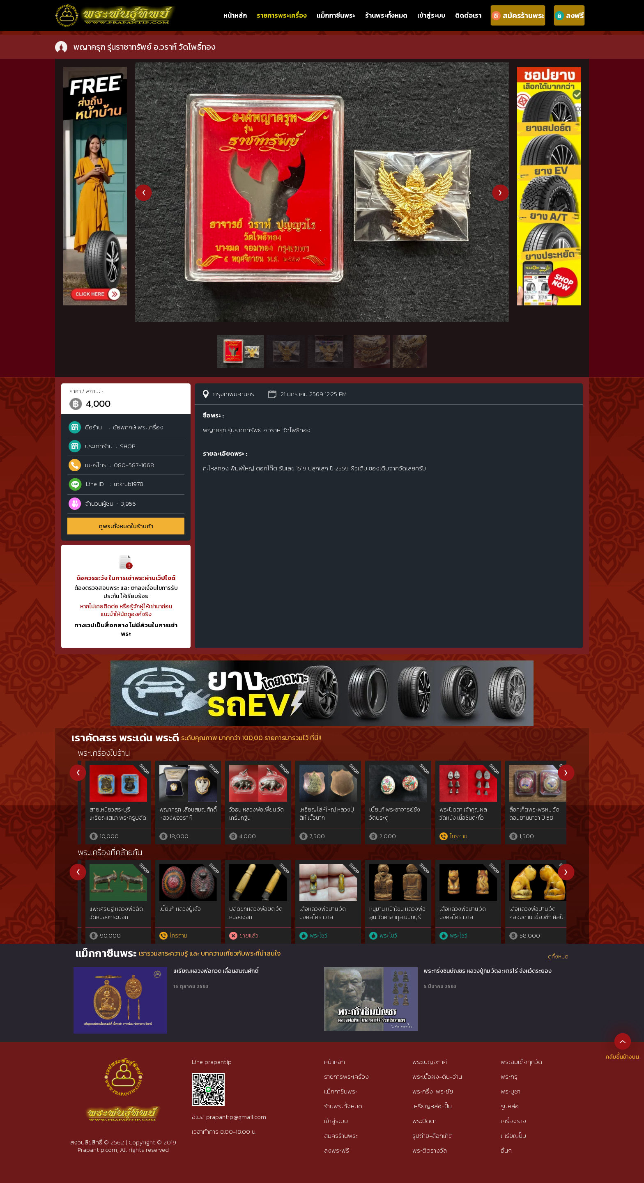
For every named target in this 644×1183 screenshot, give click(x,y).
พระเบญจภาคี (429, 1061)
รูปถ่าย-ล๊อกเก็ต (432, 1135)
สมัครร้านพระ (341, 1135)
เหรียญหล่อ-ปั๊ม (432, 1106)
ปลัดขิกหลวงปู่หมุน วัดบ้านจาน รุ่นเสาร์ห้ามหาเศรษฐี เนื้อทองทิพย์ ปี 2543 (388, 821)
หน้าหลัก (235, 15)
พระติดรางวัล (429, 1150)
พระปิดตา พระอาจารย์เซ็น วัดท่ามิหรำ (108, 813)
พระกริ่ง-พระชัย (432, 1091)
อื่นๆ (506, 1150)
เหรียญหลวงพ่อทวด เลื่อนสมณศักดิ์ (215, 971)
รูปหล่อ (510, 1106)
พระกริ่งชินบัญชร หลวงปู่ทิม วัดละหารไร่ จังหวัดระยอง (488, 971)
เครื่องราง (513, 1121)
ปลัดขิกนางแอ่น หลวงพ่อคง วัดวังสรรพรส (457, 913)
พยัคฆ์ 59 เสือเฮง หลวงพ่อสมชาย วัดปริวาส (319, 813)
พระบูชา (510, 1091)
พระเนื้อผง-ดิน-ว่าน (437, 1076)
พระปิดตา (424, 1121)
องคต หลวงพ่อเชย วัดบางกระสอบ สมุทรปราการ (174, 917)
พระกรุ (509, 1076)
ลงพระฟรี (336, 1150)
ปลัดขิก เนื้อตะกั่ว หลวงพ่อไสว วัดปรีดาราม (458, 813)
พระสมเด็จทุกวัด (521, 1061)
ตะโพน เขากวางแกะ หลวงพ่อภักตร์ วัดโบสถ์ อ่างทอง (109, 917)
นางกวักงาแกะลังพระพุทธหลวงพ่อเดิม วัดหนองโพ (320, 917)
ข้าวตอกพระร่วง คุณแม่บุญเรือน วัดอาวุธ (178, 813)
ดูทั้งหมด (558, 957)
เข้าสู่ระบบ (431, 15)
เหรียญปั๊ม (513, 1135)
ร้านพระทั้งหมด (386, 15)
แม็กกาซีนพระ (336, 15)
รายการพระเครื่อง (282, 15)
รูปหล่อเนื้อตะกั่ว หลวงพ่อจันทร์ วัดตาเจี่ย (248, 813)
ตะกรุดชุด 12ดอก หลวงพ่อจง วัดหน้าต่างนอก (528, 913)
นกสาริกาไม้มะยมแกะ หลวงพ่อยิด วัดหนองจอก (249, 913)
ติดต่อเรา (468, 15)
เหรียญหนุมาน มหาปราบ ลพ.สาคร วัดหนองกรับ (529, 813)
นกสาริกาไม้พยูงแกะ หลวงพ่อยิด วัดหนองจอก (389, 913)
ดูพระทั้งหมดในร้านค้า (126, 526)
